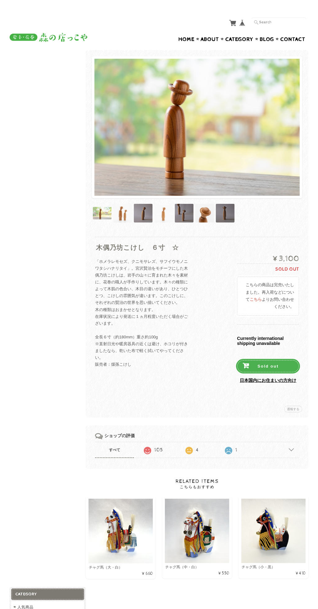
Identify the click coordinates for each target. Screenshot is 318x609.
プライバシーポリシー (37, 324)
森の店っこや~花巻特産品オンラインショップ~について (46, 296)
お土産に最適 (29, 70)
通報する (293, 395)
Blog (267, 27)
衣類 (21, 187)
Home (186, 27)
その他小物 (29, 176)
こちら (256, 286)
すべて (115, 436)
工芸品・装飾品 (33, 156)
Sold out (268, 352)
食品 (21, 82)
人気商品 (25, 58)
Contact (292, 27)
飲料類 (25, 114)
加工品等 (27, 104)
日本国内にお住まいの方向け (268, 366)
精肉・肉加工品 (33, 93)
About (210, 27)
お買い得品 (27, 199)
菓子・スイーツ (33, 123)
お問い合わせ (30, 311)
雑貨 (21, 135)
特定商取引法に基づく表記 (41, 336)
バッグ (25, 166)
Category (239, 27)
